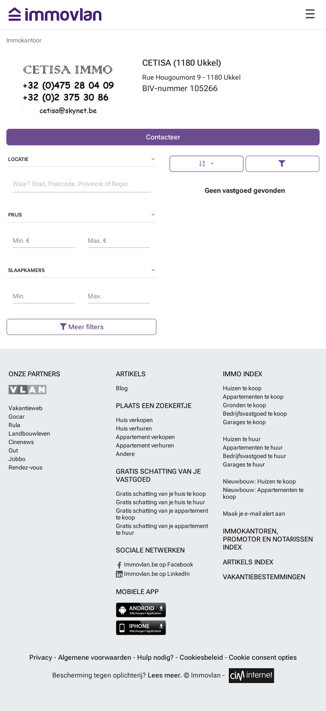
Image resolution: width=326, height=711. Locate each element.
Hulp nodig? (156, 657)
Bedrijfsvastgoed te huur (254, 456)
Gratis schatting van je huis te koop (161, 493)
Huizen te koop (242, 388)
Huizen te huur (242, 439)
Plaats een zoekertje (153, 406)
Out (13, 450)
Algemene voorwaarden (95, 657)
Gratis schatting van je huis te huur (160, 502)
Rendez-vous (25, 467)
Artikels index (248, 562)
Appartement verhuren (145, 445)
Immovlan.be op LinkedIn (153, 573)
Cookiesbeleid (202, 657)
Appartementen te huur (253, 447)
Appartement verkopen (145, 436)
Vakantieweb (25, 408)
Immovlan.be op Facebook (154, 564)
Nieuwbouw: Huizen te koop (259, 481)
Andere (125, 453)
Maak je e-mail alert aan (254, 513)
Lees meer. (165, 675)
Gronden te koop (244, 405)
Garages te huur (244, 464)
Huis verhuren (134, 428)
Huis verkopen (134, 420)
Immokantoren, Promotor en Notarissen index (268, 539)
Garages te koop (244, 422)
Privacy (41, 657)
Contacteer (163, 137)
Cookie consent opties (263, 657)
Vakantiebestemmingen (264, 577)
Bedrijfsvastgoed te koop (255, 413)
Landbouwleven (29, 433)
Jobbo (16, 458)
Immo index (242, 374)
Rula (14, 425)
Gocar (16, 416)
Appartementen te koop (253, 396)
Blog (122, 388)
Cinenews (21, 442)
